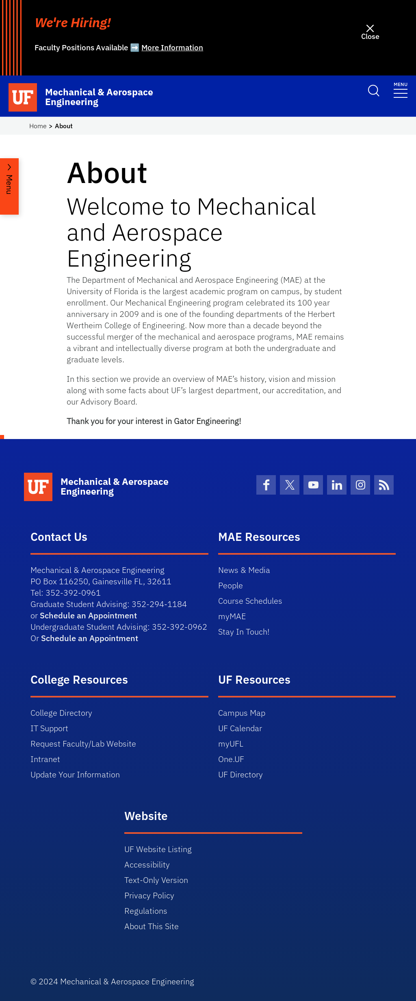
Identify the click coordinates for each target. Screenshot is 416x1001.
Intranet (45, 758)
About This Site (151, 926)
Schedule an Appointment (88, 615)
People (230, 585)
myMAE (232, 616)
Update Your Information (75, 774)
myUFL (230, 743)
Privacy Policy (149, 895)
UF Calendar (240, 728)
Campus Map (241, 712)
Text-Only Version (156, 879)
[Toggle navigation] (400, 89)
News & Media (244, 569)
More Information (172, 47)
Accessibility (147, 864)
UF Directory (240, 774)
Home (38, 126)
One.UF (231, 758)
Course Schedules (250, 600)
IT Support (49, 728)
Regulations (145, 910)
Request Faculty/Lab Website (83, 743)
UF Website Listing (158, 849)
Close (370, 36)
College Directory (61, 712)
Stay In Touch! (243, 631)
